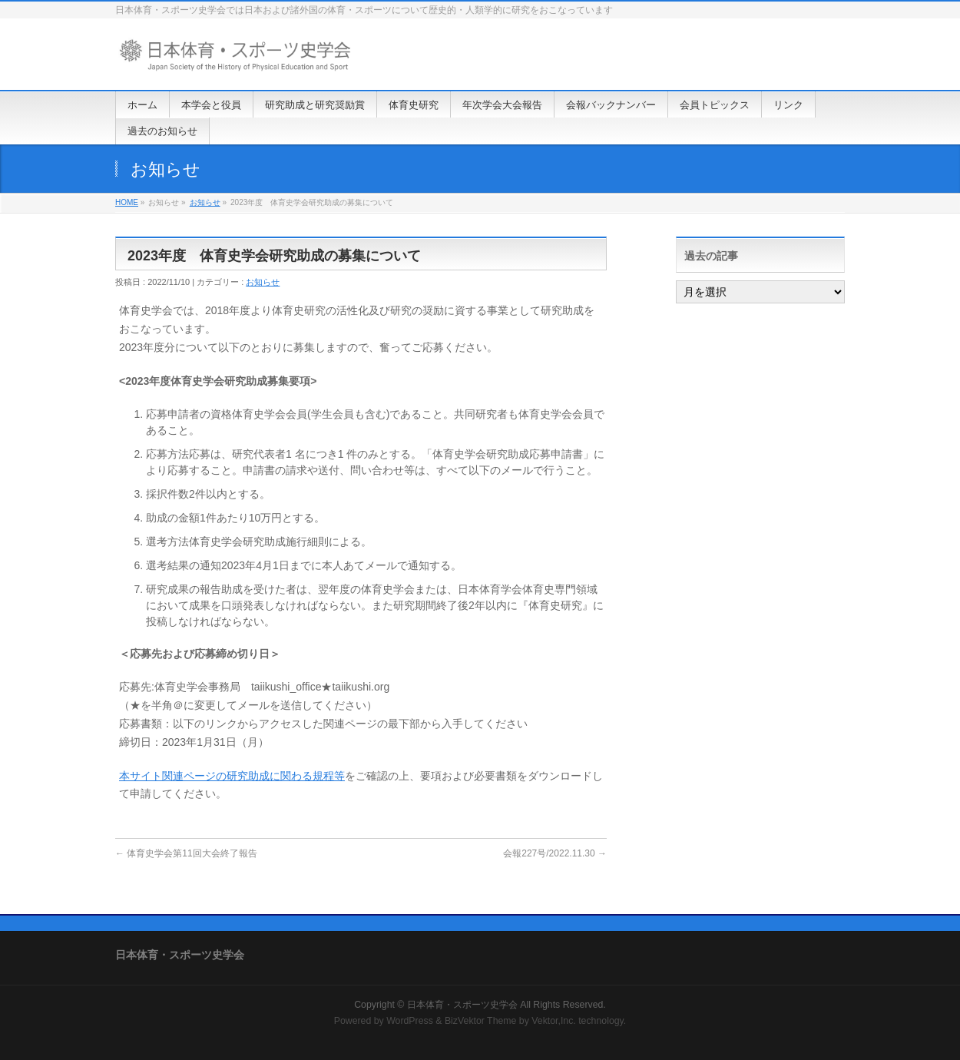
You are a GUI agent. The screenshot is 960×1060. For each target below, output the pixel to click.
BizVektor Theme (481, 1020)
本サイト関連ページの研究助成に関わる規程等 (232, 776)
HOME (126, 202)
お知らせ (205, 202)
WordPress (409, 1020)
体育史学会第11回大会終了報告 (186, 853)
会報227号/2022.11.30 (555, 853)
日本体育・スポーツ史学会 (462, 1004)
